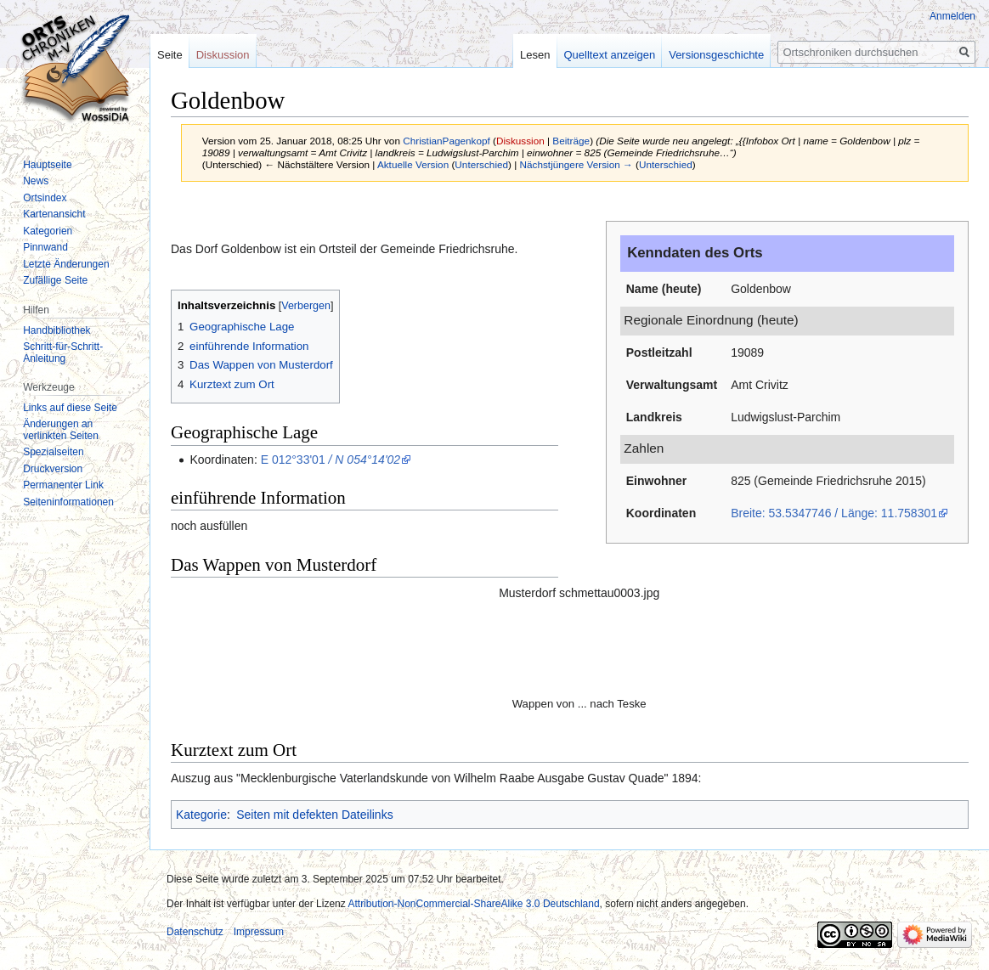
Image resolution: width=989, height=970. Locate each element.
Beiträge (571, 140)
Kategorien (47, 231)
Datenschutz (195, 932)
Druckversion (52, 469)
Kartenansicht (54, 214)
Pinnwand (45, 247)
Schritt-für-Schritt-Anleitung (63, 352)
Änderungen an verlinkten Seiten (61, 430)
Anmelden (952, 16)
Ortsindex (44, 198)
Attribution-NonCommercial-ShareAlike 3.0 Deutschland (473, 904)
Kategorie (201, 814)
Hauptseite (47, 165)
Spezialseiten (53, 452)
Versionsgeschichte (716, 54)
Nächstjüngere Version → (576, 164)
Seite (170, 54)
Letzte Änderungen (66, 264)
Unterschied (481, 164)
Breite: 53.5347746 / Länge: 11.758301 (834, 513)
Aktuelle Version (413, 164)
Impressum (259, 932)
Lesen (535, 54)
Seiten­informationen (68, 502)
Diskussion (520, 140)
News (35, 181)
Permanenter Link (63, 485)
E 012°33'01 (330, 459)
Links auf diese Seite (70, 408)
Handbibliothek (56, 330)
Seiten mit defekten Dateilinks (314, 814)
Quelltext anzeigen (610, 54)
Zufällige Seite (55, 280)
